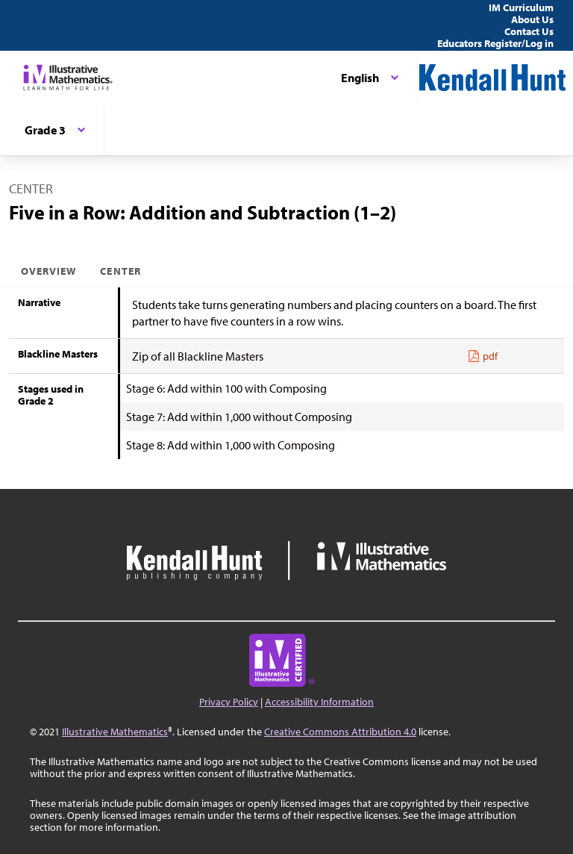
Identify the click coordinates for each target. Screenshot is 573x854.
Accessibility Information (319, 701)
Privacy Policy (228, 701)
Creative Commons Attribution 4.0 (340, 731)
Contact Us (529, 31)
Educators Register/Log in (495, 43)
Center (120, 271)
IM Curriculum (521, 7)
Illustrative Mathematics (115, 731)
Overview (48, 271)
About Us (532, 19)
